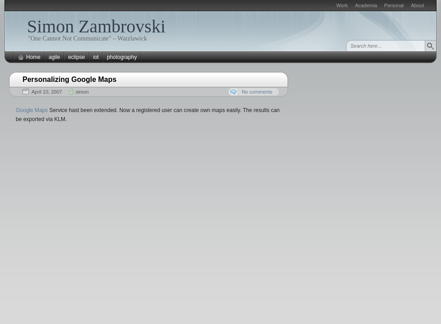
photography (122, 57)
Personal (394, 5)
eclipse (76, 57)
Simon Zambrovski (96, 26)
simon (82, 91)
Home (33, 57)
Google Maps (32, 110)
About (417, 5)
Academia (366, 5)
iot (96, 57)
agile (54, 57)
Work (341, 5)
